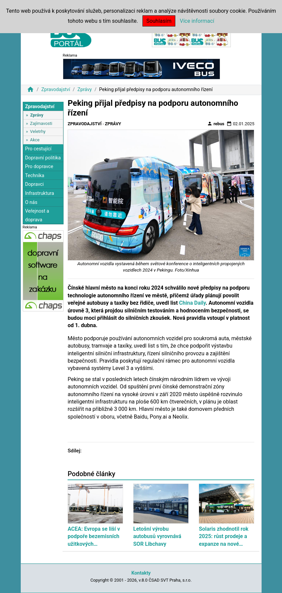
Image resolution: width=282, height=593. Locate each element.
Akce (34, 139)
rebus (215, 123)
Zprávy (85, 89)
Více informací (197, 21)
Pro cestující (38, 149)
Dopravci (34, 184)
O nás (31, 202)
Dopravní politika (43, 158)
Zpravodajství (55, 89)
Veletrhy (37, 131)
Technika (34, 175)
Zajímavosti (41, 123)
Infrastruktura (39, 193)
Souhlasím (158, 21)
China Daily (192, 303)
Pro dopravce (39, 166)
